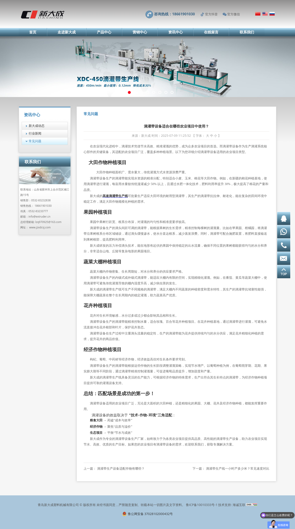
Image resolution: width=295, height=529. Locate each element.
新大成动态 (36, 125)
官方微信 (233, 14)
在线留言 (211, 32)
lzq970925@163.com (48, 222)
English (265, 14)
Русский (272, 14)
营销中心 (140, 32)
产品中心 (104, 32)
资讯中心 (175, 32)
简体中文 (257, 14)
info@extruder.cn (39, 216)
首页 (32, 32)
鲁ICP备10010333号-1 (202, 505)
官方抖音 (211, 14)
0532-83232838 (41, 200)
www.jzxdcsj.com (40, 227)
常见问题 (35, 141)
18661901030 (43, 206)
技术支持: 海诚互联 (231, 505)
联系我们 (247, 32)
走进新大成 (67, 32)
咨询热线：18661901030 (174, 14)
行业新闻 (35, 133)
